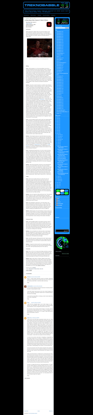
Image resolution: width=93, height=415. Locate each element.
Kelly (58, 198)
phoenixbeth (60, 205)
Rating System (33, 15)
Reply (28, 282)
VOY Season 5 (59, 105)
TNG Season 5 (59, 85)
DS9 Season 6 (59, 39)
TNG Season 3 (59, 82)
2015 (58, 130)
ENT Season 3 (59, 50)
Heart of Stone (29, 23)
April (59, 176)
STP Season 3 (59, 70)
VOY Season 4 (59, 103)
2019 (58, 124)
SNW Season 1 (59, 64)
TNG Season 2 (59, 80)
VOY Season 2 (59, 100)
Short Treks (58, 71)
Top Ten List (58, 96)
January (59, 180)
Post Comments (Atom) (33, 413)
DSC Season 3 (59, 45)
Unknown (29, 276)
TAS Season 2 (59, 77)
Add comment (27, 378)
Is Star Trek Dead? (59, 53)
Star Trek (41, 268)
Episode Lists (26, 15)
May (58, 145)
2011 (58, 184)
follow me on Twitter (65, 253)
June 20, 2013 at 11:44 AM (36, 302)
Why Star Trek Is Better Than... (61, 111)
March (59, 177)
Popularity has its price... (61, 156)
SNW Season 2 (59, 65)
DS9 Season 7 (59, 40)
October (59, 137)
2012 (58, 182)
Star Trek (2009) (60, 162)
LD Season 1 (58, 54)
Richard (59, 201)
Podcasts (39, 15)
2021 (58, 121)
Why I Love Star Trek (60, 110)
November (60, 136)
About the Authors (46, 15)
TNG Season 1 (59, 79)
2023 (58, 118)
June (59, 143)
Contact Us (53, 15)
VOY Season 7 (59, 108)
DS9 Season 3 (31, 268)
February (59, 179)
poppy (28, 317)
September (60, 139)
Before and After (60, 171)
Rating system (59, 59)
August (59, 140)
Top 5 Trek (58, 94)
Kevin (28, 302)
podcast (57, 113)
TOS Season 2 (59, 91)
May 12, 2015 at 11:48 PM (34, 317)
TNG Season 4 (59, 83)
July (58, 142)
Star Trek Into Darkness (61, 158)
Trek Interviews (59, 97)
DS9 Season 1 (59, 31)
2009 (58, 187)
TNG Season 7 (59, 88)
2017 (58, 127)
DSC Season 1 (59, 42)
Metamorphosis (37, 144)
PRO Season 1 (59, 57)
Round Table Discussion (60, 62)
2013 (58, 133)
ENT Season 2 (59, 48)
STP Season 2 (59, 68)
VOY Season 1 (59, 99)
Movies (57, 56)
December (60, 134)
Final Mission (42, 99)
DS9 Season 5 (59, 37)
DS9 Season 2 (59, 33)
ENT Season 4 (59, 51)
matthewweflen (60, 203)
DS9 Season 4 (59, 36)
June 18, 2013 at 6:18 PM (35, 276)
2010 (58, 185)
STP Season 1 (59, 67)
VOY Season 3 (59, 102)
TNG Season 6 (59, 86)
